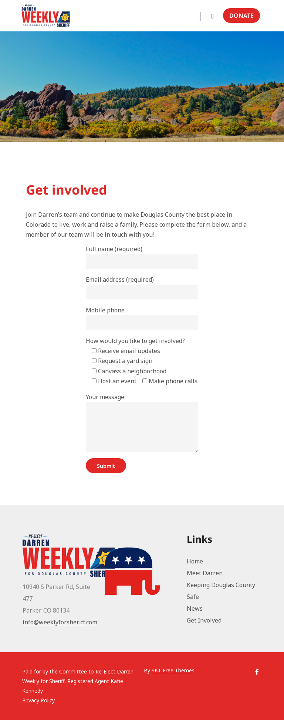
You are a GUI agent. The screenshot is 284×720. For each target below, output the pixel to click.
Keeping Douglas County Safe (221, 591)
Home (195, 561)
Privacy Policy (38, 700)
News (195, 608)
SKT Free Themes (173, 670)
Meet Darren (205, 573)
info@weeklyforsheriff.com (60, 622)
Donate (241, 15)
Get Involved (204, 620)
